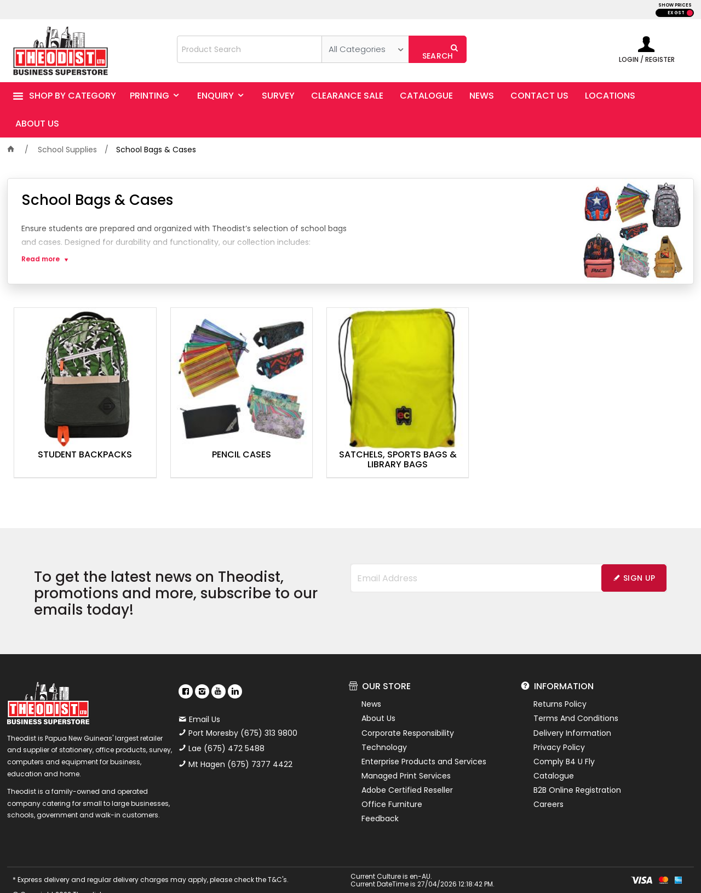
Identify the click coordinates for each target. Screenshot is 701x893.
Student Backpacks (75, 436)
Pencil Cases (213, 436)
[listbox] (365, 49)
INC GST (690, 13)
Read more (40, 259)
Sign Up (639, 559)
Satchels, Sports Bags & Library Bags (350, 441)
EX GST (676, 13)
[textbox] (249, 49)
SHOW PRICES (675, 5)
